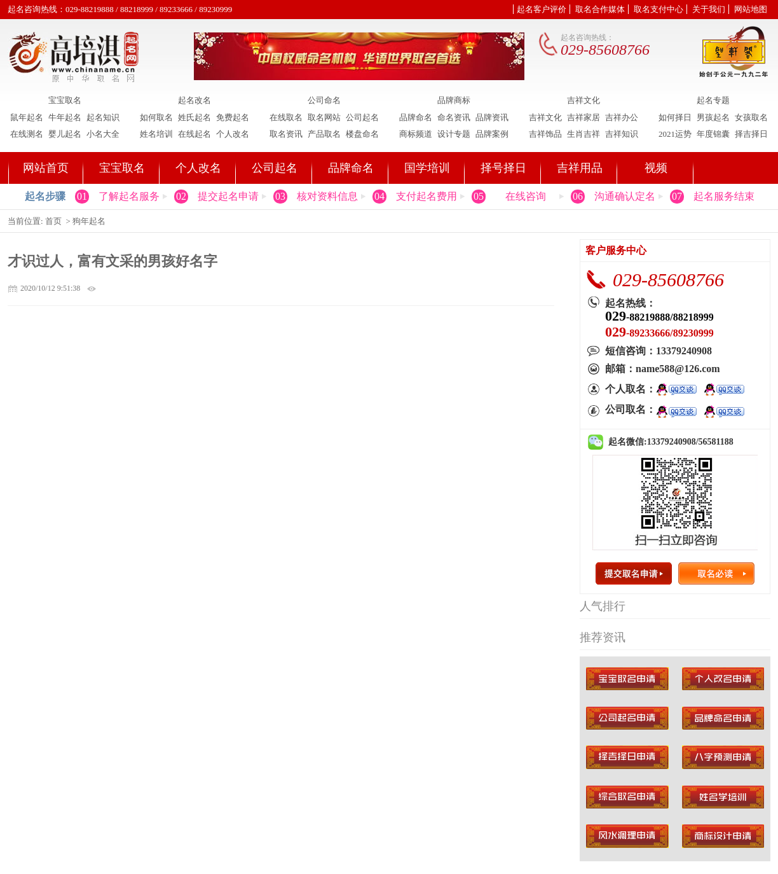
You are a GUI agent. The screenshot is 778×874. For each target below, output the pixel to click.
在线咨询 (525, 196)
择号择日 (503, 168)
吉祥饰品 (545, 134)
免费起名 (232, 117)
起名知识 (102, 117)
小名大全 (102, 134)
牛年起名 (64, 117)
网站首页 (46, 168)
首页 (53, 221)
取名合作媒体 (600, 9)
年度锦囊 (713, 134)
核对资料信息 (327, 196)
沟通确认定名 (624, 196)
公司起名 (362, 117)
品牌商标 (453, 100)
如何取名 (156, 117)
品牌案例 (491, 134)
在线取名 (286, 117)
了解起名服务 (129, 196)
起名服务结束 (723, 196)
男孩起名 (713, 117)
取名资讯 (286, 134)
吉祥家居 (583, 117)
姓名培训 (156, 134)
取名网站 (324, 117)
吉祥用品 (580, 168)
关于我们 (708, 9)
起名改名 (194, 100)
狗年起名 (89, 221)
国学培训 (427, 168)
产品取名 (324, 134)
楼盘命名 (362, 134)
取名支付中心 (658, 9)
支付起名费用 (426, 196)
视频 (656, 168)
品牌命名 (415, 117)
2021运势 (675, 134)
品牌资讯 (491, 117)
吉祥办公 (621, 117)
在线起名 (194, 134)
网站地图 (750, 9)
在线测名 (26, 134)
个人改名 (232, 134)
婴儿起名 (64, 134)
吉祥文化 (583, 100)
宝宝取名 (64, 100)
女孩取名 (751, 117)
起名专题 (713, 100)
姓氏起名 (194, 117)
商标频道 (415, 134)
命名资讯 (453, 117)
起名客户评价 (541, 9)
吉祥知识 (621, 134)
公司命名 (324, 100)
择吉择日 (751, 134)
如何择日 (675, 117)
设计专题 (453, 134)
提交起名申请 (228, 196)
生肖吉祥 (583, 134)
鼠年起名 (26, 117)
